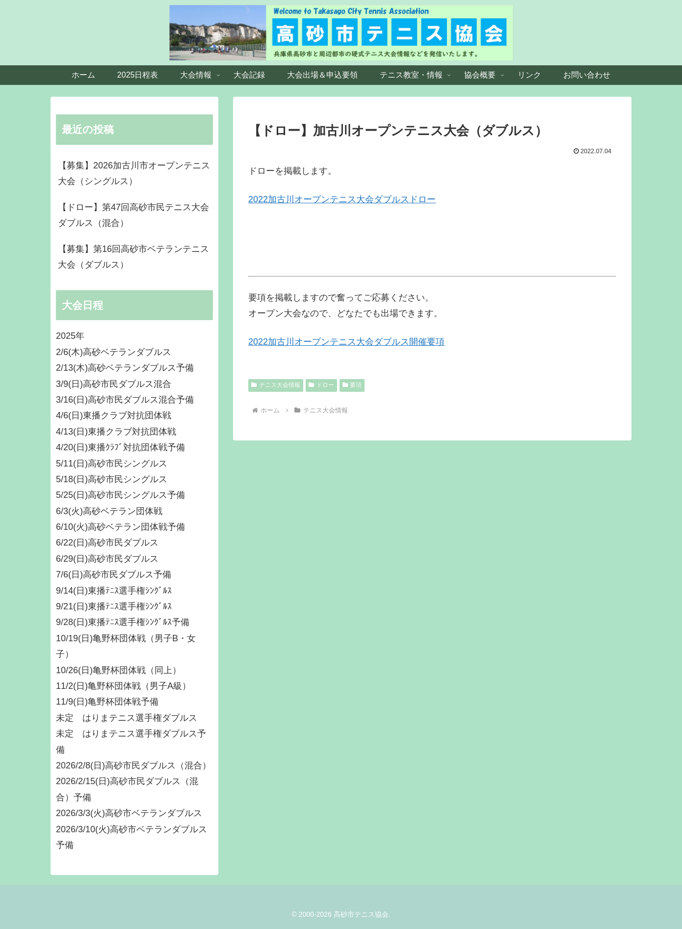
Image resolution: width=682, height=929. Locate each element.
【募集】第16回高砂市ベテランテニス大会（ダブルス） (133, 257)
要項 (352, 385)
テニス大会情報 (275, 385)
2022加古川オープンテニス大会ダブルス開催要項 (346, 342)
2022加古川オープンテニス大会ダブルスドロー (342, 199)
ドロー (321, 385)
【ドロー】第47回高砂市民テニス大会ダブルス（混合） (133, 215)
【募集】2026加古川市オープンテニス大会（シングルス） (134, 173)
